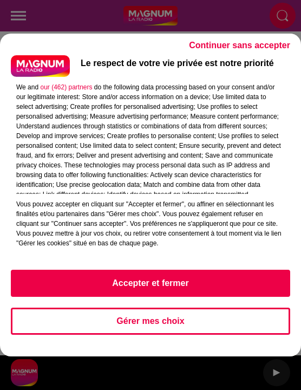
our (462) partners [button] (66, 87)
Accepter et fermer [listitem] (150, 283)
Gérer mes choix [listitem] (150, 321)
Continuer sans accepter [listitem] (239, 45)
